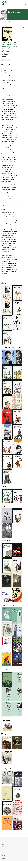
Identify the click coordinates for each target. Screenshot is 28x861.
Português (3, 849)
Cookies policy (3, 858)
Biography (2, 22)
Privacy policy (3, 856)
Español (3, 844)
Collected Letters (6, 60)
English (2, 848)
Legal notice (3, 855)
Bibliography (7, 22)
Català (2, 846)
